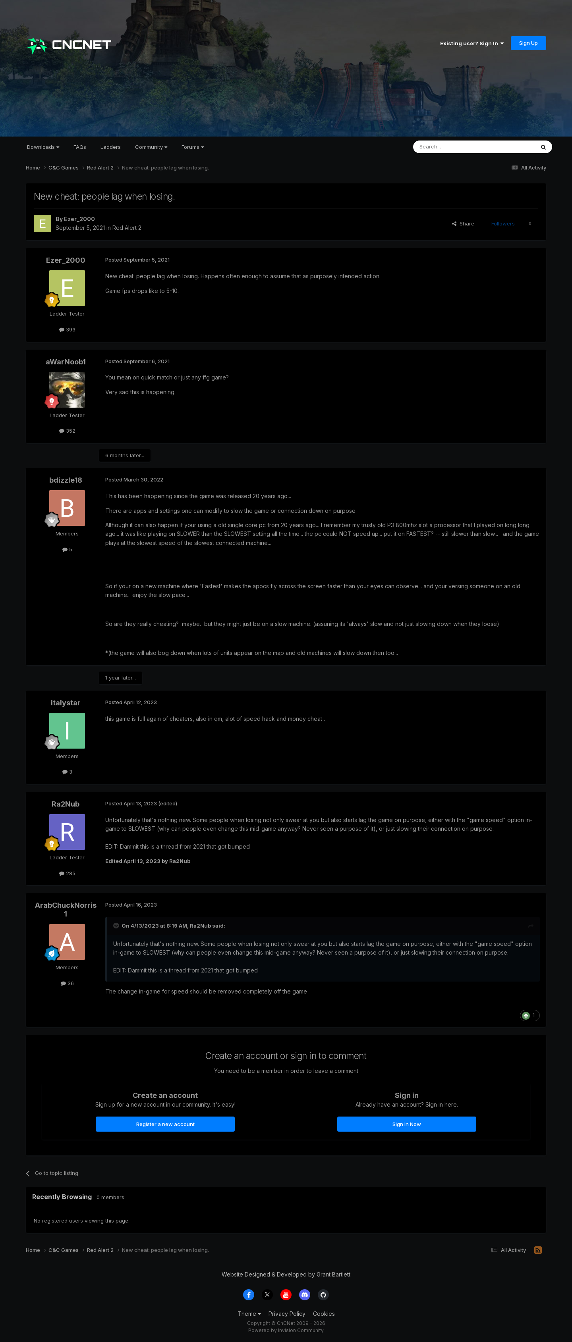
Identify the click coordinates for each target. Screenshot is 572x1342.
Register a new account (165, 1124)
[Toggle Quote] (116, 925)
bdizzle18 (65, 480)
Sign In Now (406, 1124)
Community (151, 147)
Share (463, 223)
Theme (249, 1313)
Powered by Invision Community (286, 1330)
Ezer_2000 (79, 219)
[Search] (453, 147)
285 (67, 873)
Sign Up (528, 43)
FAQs (79, 147)
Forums (193, 147)
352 (67, 430)
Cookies (324, 1313)
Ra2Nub (65, 804)
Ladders (110, 147)
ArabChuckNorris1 (66, 909)
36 (67, 983)
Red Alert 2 (126, 227)
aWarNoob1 (66, 362)
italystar (66, 703)
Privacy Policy (287, 1313)
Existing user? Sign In (472, 43)
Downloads (43, 147)
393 (67, 329)
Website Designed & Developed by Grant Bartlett (286, 1274)
